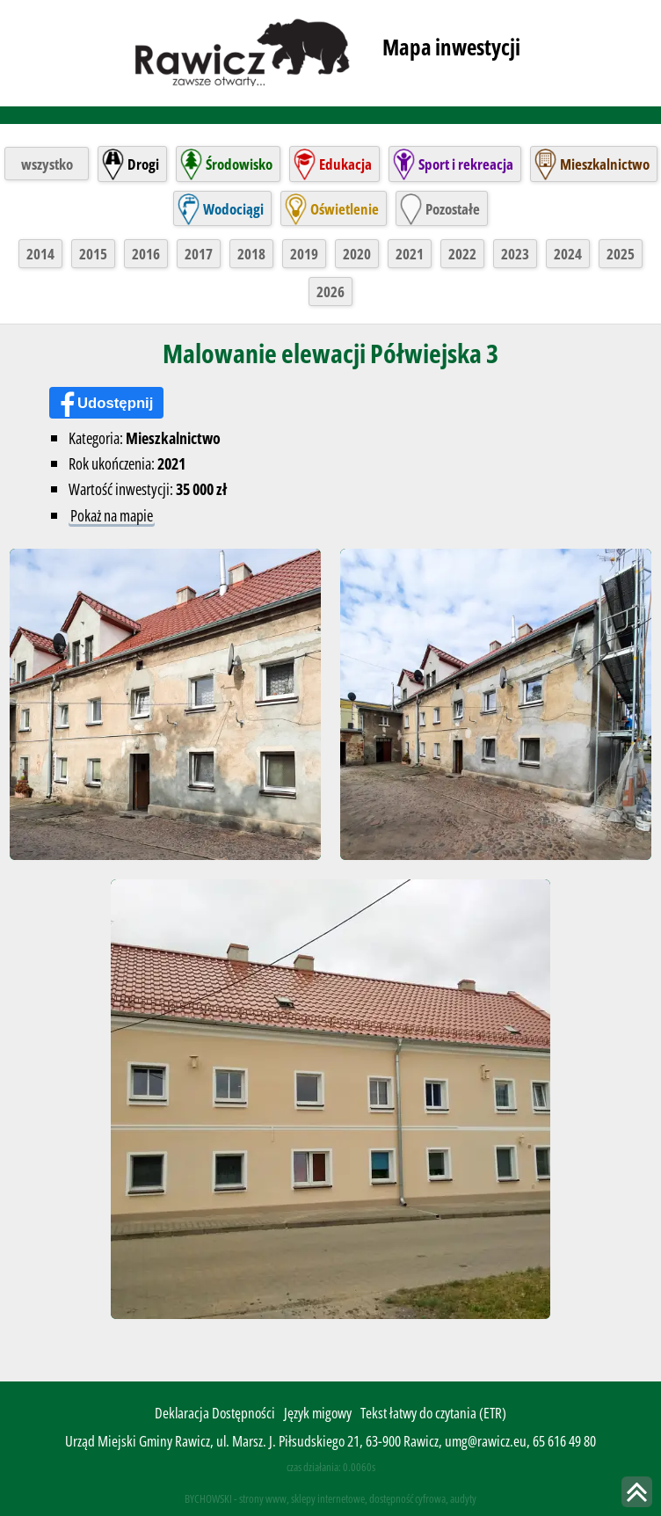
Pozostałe (452, 209)
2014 (40, 254)
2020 (357, 254)
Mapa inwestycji (451, 47)
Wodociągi (233, 209)
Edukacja (345, 164)
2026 (330, 291)
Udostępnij (115, 403)
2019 (304, 254)
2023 (515, 254)
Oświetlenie (344, 209)
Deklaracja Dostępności (215, 1413)
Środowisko (239, 164)
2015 (93, 254)
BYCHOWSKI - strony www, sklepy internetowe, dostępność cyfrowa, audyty (330, 1499)
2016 (146, 254)
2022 (462, 254)
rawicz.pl (244, 51)
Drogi (143, 164)
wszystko (47, 164)
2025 (621, 254)
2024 (568, 254)
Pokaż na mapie (111, 515)
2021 (410, 254)
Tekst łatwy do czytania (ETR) (433, 1413)
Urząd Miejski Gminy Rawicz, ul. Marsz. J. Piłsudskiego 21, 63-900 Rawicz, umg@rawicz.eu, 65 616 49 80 (330, 1442)
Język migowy (318, 1413)
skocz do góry (636, 1491)
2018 (251, 254)
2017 (199, 254)
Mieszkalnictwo (605, 164)
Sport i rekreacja (465, 164)
